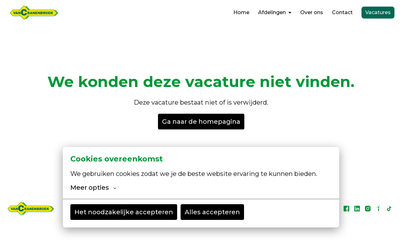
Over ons (311, 12)
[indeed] (378, 208)
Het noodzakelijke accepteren (123, 212)
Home (241, 12)
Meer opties (93, 187)
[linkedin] (357, 208)
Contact (342, 12)
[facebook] (346, 208)
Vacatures (378, 12)
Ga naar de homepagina (201, 121)
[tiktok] (389, 208)
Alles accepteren (212, 212)
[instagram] (367, 208)
